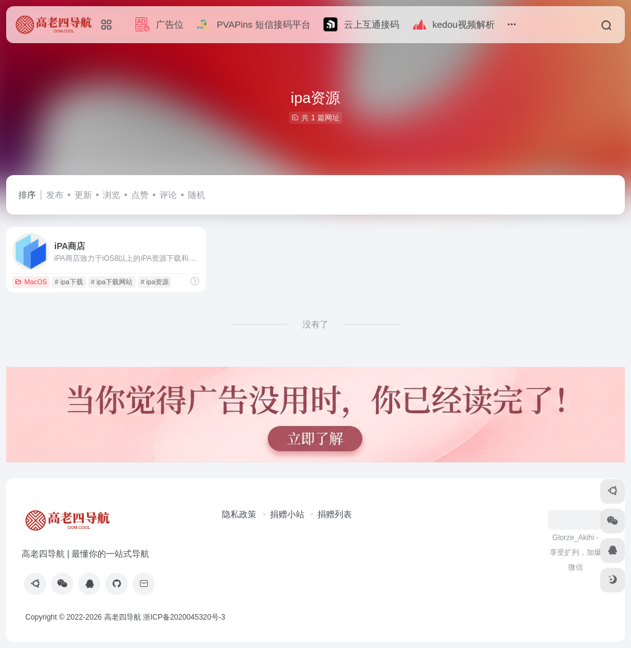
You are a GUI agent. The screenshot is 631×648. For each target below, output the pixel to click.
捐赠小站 (287, 514)
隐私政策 (239, 514)
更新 (83, 195)
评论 (168, 195)
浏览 (111, 195)
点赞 (140, 195)
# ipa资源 (154, 281)
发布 (54, 195)
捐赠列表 (334, 514)
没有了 (315, 324)
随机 (196, 195)
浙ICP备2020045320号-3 (185, 617)
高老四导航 (122, 617)
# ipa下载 (69, 281)
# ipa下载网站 (112, 281)
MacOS (31, 281)
